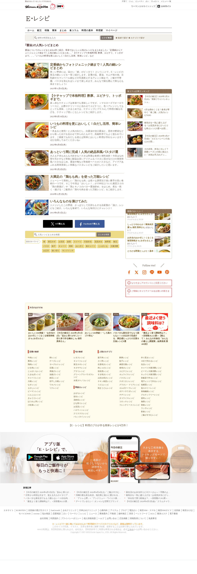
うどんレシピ (103, 385)
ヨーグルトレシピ (56, 364)
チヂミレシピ (125, 395)
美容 (131, 513)
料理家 (99, 30)
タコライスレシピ (126, 398)
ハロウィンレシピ (81, 410)
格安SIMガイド (165, 510)
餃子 (54, 246)
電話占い (133, 510)
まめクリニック (69, 510)
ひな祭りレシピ (80, 403)
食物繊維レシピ (147, 391)
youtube (159, 272)
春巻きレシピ (125, 368)
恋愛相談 (57, 513)
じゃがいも (103, 246)
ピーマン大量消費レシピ (151, 371)
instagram (144, 272)
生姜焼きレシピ (104, 364)
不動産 (113, 513)
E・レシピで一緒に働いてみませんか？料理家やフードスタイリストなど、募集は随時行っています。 (98, 524)
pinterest (167, 272)
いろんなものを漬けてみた (68, 201)
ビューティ (139, 1)
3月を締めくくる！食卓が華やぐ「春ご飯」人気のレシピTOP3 (156, 112)
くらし (131, 1)
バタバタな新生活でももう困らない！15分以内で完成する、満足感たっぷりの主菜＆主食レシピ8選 (70, 498)
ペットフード (142, 513)
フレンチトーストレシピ (129, 405)
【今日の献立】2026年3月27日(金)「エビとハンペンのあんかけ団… (157, 139)
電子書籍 (174, 513)
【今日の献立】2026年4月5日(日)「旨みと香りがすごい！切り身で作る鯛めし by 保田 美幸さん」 (69, 492)
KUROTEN (21, 510)
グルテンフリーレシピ (150, 395)
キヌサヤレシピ (80, 368)
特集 (47, 30)
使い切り (55, 251)
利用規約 (54, 518)
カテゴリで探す (138, 38)
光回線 (177, 510)
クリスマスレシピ (81, 413)
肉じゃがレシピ (104, 368)
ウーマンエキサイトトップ (143, 6)
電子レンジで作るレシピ (151, 381)
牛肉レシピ (32, 358)
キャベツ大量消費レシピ (151, 368)
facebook (129, 272)
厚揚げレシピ (55, 371)
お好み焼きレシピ (105, 378)
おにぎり (79, 246)
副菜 (69, 242)
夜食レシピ (145, 412)
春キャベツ (90, 246)
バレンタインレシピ (82, 417)
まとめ (63, 30)
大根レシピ (32, 381)
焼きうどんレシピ (105, 388)
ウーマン (74, 513)
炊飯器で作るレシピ (149, 378)
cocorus (36, 513)
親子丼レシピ (103, 358)
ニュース (93, 513)
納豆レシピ (54, 378)
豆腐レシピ (54, 368)
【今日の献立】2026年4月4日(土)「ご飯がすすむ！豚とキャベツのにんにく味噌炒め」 (115, 492)
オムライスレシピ (126, 374)
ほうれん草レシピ (35, 401)
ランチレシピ (146, 408)
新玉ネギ (52, 242)
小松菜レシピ (33, 405)
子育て (124, 1)
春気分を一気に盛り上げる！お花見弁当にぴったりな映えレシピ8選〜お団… (156, 125)
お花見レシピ (79, 407)
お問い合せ (112, 518)
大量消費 (114, 246)
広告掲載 (123, 518)
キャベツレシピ (34, 378)
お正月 (46, 251)
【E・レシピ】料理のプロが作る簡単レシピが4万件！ (98, 425)
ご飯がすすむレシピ (149, 415)
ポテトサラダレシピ (127, 391)
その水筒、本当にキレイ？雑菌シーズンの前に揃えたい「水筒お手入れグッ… (156, 152)
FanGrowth (55, 510)
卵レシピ (53, 358)
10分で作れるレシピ (149, 361)
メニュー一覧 (166, 1)
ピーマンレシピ (34, 391)
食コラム (74, 30)
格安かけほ (188, 510)
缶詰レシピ (145, 364)
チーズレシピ (55, 361)
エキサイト (166, 6)
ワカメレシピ (55, 385)
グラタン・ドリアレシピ (129, 385)
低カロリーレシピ (148, 388)
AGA (152, 513)
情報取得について (138, 518)
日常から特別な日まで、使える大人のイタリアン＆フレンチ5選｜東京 (57, 495)
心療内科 (104, 510)
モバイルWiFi (25, 513)
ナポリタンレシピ (126, 381)
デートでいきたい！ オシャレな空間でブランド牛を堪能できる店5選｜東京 (110, 501)
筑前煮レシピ (103, 371)
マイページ (111, 30)
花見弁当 (98, 242)
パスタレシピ (125, 378)
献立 (39, 30)
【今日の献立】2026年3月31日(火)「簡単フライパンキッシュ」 (157, 99)
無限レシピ (145, 401)
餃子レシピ (124, 361)
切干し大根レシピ (56, 381)
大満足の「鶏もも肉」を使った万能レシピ (79, 176)
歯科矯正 (122, 513)
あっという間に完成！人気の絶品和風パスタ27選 (84, 152)
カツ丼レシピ (103, 361)
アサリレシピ (79, 371)
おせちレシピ (79, 393)
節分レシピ (78, 397)
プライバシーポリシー (71, 518)
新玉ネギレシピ (80, 364)
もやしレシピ (33, 388)
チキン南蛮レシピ (105, 381)
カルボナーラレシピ (127, 388)
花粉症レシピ (79, 400)
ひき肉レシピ (33, 368)
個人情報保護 (90, 518)
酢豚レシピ (124, 358)
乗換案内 (103, 513)
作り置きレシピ (147, 358)
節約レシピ (145, 398)
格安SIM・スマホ (147, 510)
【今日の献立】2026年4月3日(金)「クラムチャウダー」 (151, 501)
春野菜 (108, 242)
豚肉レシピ (32, 361)
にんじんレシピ (34, 395)
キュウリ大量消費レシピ (151, 374)
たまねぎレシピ (34, 374)
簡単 (54, 30)
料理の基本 (87, 30)
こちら (130, 529)
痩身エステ (162, 513)
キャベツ (62, 246)
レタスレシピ (79, 358)
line (152, 272)
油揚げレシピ (55, 374)
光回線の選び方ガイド (38, 510)
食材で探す (123, 38)
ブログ (124, 510)
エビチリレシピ (125, 371)
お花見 (61, 242)
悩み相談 (46, 513)
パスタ (46, 246)
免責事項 (152, 518)
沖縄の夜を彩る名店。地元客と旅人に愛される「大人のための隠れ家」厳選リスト (113, 495)
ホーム (30, 30)
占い (147, 1)
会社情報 (44, 518)
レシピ (83, 513)
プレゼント (155, 1)
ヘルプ (101, 518)
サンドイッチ (67, 251)
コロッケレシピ (125, 401)
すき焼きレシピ (104, 374)
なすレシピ (32, 385)
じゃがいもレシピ (35, 371)
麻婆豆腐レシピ (125, 364)
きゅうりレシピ (34, 398)
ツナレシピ (54, 388)
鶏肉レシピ (32, 364)
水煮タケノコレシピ (82, 380)
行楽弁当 (88, 242)
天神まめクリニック (88, 510)
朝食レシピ (145, 405)
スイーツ (77, 242)
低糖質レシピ (146, 385)
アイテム (114, 510)
